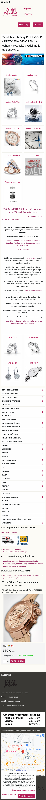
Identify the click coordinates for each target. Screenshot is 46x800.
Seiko (23, 482)
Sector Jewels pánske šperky (16, 519)
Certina (23, 453)
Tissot (23, 456)
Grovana (23, 493)
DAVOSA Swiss (23, 464)
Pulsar (5, 512)
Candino (6, 479)
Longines (23, 449)
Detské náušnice (23, 390)
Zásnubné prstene (23, 401)
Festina (23, 486)
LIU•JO (23, 489)
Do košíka (17, 661)
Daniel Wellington (11, 504)
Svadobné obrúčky (23, 427)
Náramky (23, 416)
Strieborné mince (10, 434)
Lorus (23, 515)
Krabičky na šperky (11, 438)
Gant (23, 475)
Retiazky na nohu (10, 408)
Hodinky (23, 445)
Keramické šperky (23, 430)
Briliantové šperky (23, 423)
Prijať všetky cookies (26, 796)
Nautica (6, 501)
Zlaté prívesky (23, 412)
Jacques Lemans (23, 497)
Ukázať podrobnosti (9, 795)
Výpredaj (23, 523)
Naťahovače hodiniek (12, 442)
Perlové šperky (23, 419)
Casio (4, 467)
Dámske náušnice (23, 393)
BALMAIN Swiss (23, 460)
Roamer (23, 471)
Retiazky (23, 404)
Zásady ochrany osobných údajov (23, 790)
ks (6, 661)
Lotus (5, 508)
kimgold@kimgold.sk (15, 705)
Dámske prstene (23, 397)
